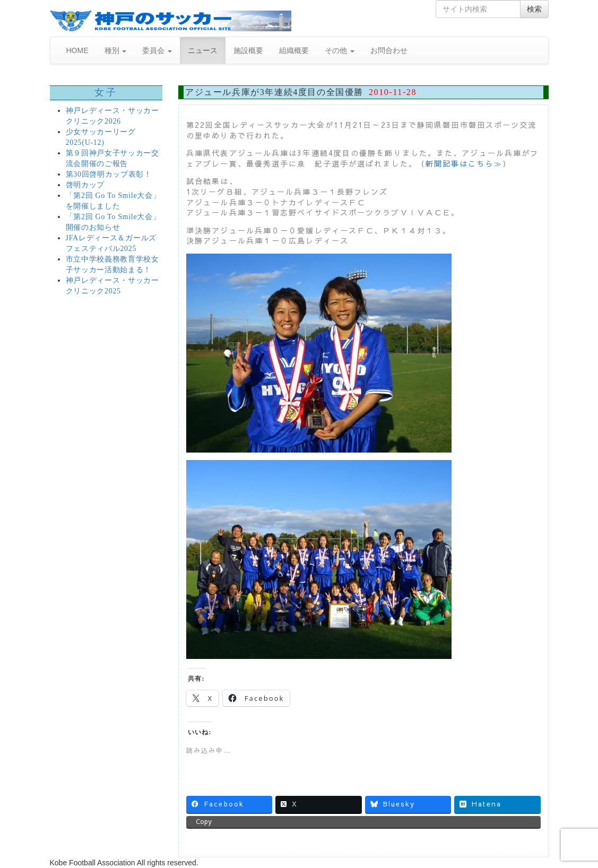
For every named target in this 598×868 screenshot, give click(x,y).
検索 (534, 9)
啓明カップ (85, 185)
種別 (116, 50)
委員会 (157, 50)
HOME (77, 50)
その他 (339, 50)
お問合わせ (389, 50)
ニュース (203, 50)
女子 (105, 92)
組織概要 (294, 50)
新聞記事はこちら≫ (464, 163)
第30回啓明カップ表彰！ (109, 174)
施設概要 (248, 50)
